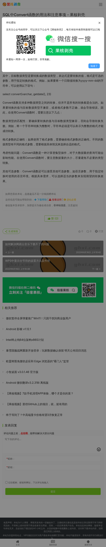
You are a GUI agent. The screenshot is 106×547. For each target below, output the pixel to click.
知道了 (94, 65)
